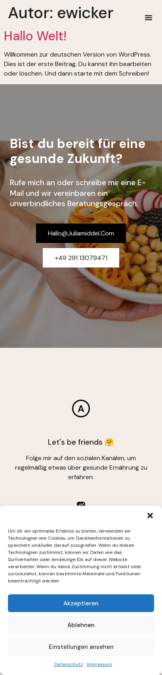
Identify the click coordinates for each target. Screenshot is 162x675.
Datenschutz (68, 664)
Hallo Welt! (35, 36)
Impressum (99, 664)
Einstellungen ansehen (81, 647)
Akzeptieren (81, 603)
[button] (150, 516)
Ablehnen (81, 625)
